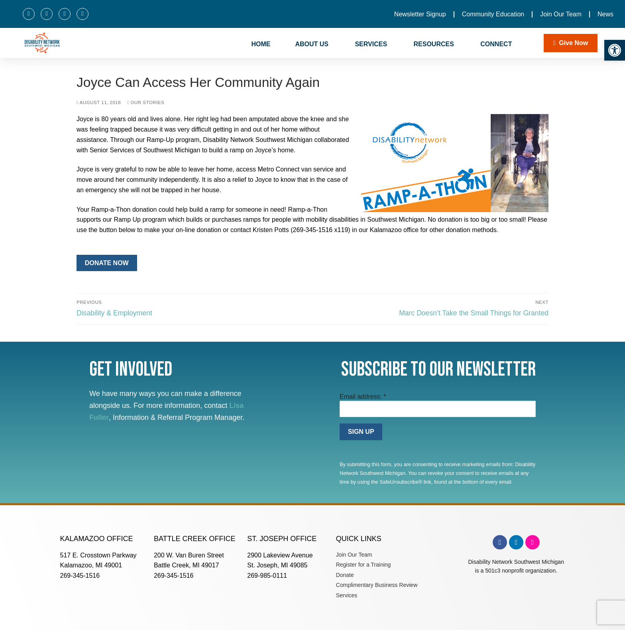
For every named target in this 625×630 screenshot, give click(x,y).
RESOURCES (435, 44)
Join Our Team (561, 14)
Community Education (493, 14)
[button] (614, 50)
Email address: (363, 396)
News (605, 14)
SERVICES (372, 44)
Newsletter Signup (420, 14)
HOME (260, 44)
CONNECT (497, 44)
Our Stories (145, 102)
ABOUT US (312, 44)
